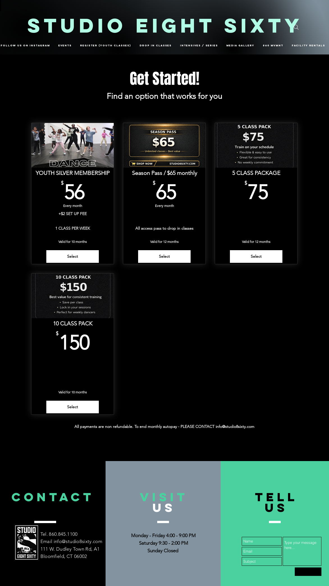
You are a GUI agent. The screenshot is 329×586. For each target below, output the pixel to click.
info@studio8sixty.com (78, 541)
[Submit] (308, 571)
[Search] (296, 27)
